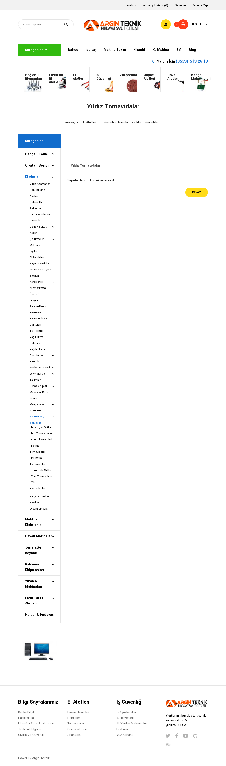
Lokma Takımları (78, 712)
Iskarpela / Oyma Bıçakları (40, 273)
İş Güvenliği (103, 77)
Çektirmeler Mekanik (37, 242)
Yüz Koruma (124, 735)
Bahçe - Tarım (36, 154)
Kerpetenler (36, 282)
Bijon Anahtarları (40, 184)
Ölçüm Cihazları (39, 509)
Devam (196, 192)
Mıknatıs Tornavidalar (37, 461)
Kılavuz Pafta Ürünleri (38, 291)
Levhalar (122, 729)
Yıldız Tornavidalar (146, 122)
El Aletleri (78, 77)
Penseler (73, 718)
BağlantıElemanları (33, 77)
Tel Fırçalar (36, 331)
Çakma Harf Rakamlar (37, 205)
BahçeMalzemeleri (199, 77)
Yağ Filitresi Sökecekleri (37, 340)
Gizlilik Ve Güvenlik (31, 735)
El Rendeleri (37, 257)
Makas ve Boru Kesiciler (39, 395)
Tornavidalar (75, 723)
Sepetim (180, 5)
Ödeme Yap (200, 5)
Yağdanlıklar (37, 349)
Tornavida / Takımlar (115, 122)
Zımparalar (128, 75)
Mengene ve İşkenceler (37, 407)
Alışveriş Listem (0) (155, 5)
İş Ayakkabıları (126, 712)
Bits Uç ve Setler (40, 427)
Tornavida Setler (40, 470)
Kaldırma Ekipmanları (34, 567)
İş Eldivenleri (125, 718)
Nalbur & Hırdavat (39, 614)
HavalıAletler (172, 77)
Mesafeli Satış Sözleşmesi (36, 723)
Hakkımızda (26, 718)
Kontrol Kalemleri (41, 440)
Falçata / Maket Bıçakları (39, 500)
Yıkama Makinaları (33, 584)
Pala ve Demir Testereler (38, 309)
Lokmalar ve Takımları (37, 377)
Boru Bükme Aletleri (37, 193)
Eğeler (33, 251)
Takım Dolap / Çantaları (38, 322)
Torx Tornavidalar (41, 476)
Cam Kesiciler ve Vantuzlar (40, 218)
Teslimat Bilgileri (29, 729)
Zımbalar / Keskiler (41, 368)
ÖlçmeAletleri (149, 77)
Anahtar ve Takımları (36, 358)
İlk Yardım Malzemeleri (131, 723)
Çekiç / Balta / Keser (38, 230)
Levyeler (34, 300)
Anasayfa (71, 122)
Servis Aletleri (77, 729)
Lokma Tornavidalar (37, 449)
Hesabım (130, 5)
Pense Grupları (39, 386)
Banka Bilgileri (27, 712)
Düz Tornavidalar (41, 433)
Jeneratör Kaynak (33, 550)
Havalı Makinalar (38, 536)
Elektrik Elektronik (33, 522)
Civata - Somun (37, 165)
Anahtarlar (74, 735)
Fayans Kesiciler (40, 263)
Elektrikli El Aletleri (56, 79)
